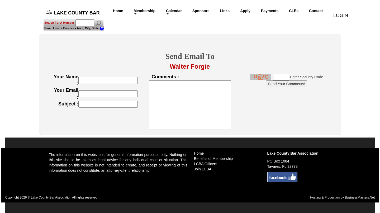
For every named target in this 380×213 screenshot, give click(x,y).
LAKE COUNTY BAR (73, 13)
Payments (269, 11)
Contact (316, 11)
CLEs (293, 11)
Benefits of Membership (213, 158)
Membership (144, 11)
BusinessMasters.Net (360, 197)
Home (118, 11)
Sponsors (201, 11)
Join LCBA (202, 169)
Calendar (174, 11)
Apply (245, 11)
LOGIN (340, 13)
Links (225, 11)
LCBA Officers (205, 164)
